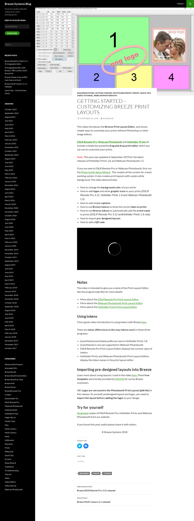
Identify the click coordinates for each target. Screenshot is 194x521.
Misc (7, 425)
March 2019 (10, 284)
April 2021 (9, 196)
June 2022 (9, 166)
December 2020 (11, 208)
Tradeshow (9, 467)
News (7, 436)
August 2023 (10, 117)
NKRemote (9, 440)
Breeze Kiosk (10, 387)
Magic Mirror (10, 417)
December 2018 (11, 295)
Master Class (10, 421)
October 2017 (11, 348)
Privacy (180, 4)
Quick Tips (145, 93)
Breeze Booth (10, 372)
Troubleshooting (12, 470)
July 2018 (9, 314)
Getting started (103, 93)
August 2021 (10, 189)
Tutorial (8, 474)
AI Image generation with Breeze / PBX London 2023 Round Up (16, 71)
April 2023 (9, 132)
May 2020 (9, 231)
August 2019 (10, 265)
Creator (8, 395)
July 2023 (9, 121)
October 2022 (11, 151)
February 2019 (11, 287)
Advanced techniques (14, 364)
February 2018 (11, 333)
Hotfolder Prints (122, 93)
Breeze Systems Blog (18, 4)
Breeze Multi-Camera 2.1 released (114, 499)
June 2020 (9, 227)
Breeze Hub (10, 383)
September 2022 (12, 155)
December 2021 (11, 185)
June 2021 (9, 193)
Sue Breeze (108, 118)
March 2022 (10, 174)
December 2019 (11, 249)
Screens (8, 459)
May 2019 (9, 276)
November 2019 (11, 253)
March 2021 (10, 200)
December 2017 (11, 340)
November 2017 (11, 344)
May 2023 (9, 128)
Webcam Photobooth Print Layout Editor (120, 303)
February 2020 (11, 242)
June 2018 (9, 318)
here (143, 322)
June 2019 (9, 272)
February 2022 (11, 177)
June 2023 (9, 124)
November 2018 (11, 299)
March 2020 (10, 238)
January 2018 (10, 337)
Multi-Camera (10, 429)
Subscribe (12, 33)
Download (82, 413)
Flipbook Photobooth (14, 406)
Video (7, 478)
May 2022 (9, 170)
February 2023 (11, 140)
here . (135, 375)
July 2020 (9, 223)
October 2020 (11, 215)
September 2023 (12, 113)
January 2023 (10, 143)
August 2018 (10, 310)
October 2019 (11, 257)
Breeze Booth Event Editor (16, 376)
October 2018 (11, 303)
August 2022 (10, 159)
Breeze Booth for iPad (14, 379)
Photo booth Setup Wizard (95, 172)
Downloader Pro (12, 398)
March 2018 (10, 329)
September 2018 (12, 306)
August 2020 (10, 219)
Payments (9, 444)
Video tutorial (85, 95)
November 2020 (11, 212)
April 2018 (9, 325)
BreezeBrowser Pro (13, 391)
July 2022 (9, 162)
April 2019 (9, 280)
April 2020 (9, 234)
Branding (84, 473)
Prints (135, 93)
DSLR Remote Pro (85, 93)
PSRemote (9, 451)
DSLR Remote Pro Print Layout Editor (118, 299)
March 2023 (10, 136)
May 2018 (9, 322)
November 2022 (11, 147)
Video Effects (10, 482)
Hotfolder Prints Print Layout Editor (117, 306)
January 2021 (10, 204)
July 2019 (9, 268)
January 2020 (10, 246)
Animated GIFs (11, 368)
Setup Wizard (10, 463)
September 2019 (12, 261)
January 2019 (10, 291)
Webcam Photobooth (105, 95)
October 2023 (11, 109)
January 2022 (10, 181)
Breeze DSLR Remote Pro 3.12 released (114, 488)
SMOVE (119, 378)
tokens (107, 473)
